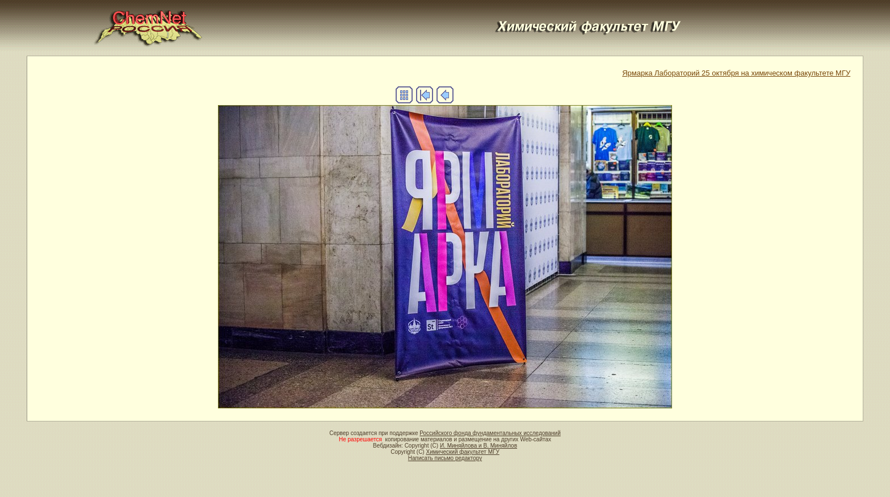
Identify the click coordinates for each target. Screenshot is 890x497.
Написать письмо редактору (445, 458)
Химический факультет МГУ (462, 452)
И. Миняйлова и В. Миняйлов (478, 445)
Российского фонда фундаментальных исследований (489, 433)
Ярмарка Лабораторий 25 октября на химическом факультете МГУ (736, 73)
